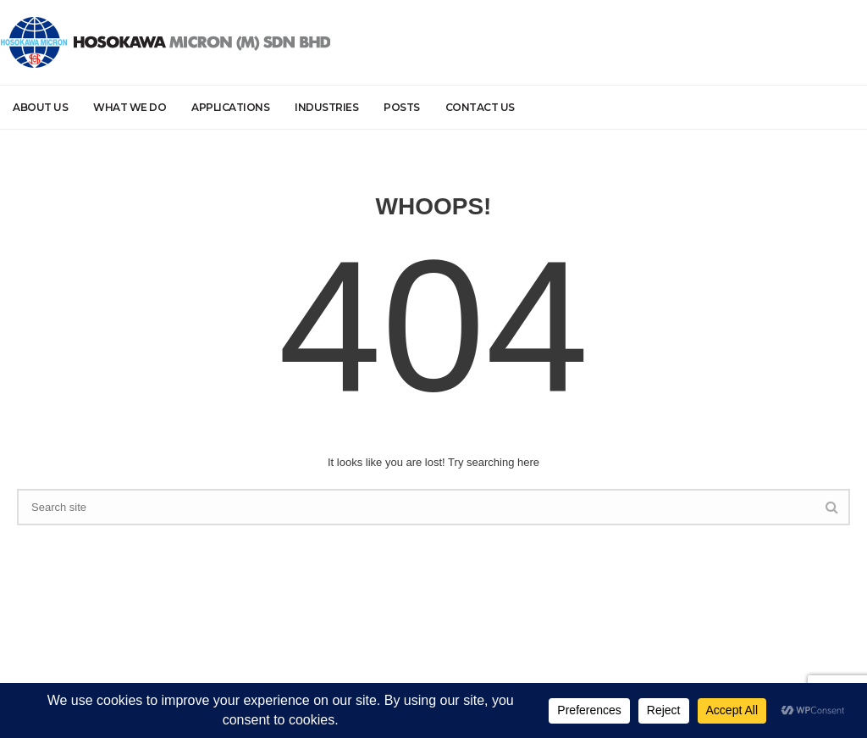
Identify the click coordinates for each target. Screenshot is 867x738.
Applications (230, 107)
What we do (129, 107)
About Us (40, 107)
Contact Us (480, 107)
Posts (402, 107)
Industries (326, 107)
